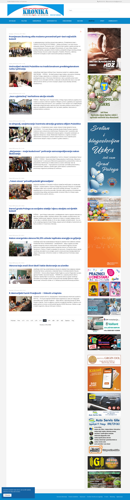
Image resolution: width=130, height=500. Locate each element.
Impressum (82, 497)
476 (36, 320)
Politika (24, 21)
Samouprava (37, 21)
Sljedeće (67, 320)
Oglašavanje (119, 497)
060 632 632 (102, 1)
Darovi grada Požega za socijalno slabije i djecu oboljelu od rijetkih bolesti (43, 209)
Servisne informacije (62, 497)
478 (45, 320)
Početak (13, 320)
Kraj (73, 320)
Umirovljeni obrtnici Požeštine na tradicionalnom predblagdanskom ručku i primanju (44, 67)
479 (49, 320)
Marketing (112, 497)
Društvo (91, 21)
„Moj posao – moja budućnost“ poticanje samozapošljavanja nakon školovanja (44, 152)
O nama (106, 497)
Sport (102, 21)
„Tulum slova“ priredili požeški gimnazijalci (31, 181)
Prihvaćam (7, 495)
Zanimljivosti (112, 21)
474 (27, 320)
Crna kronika (67, 21)
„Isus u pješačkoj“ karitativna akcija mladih (31, 96)
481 (58, 320)
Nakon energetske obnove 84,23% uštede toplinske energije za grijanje (45, 238)
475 (32, 320)
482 (62, 320)
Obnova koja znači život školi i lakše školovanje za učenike (39, 265)
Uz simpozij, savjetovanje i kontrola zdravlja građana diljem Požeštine (45, 123)
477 (40, 320)
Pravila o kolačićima (73, 497)
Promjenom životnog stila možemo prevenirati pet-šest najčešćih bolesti (42, 37)
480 (53, 320)
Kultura (80, 21)
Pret (18, 320)
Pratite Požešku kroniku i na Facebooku (17, 1)
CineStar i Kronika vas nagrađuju (95, 497)
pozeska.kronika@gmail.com (114, 1)
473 (23, 320)
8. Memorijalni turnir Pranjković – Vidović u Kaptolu (35, 293)
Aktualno (12, 21)
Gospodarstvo (52, 21)
